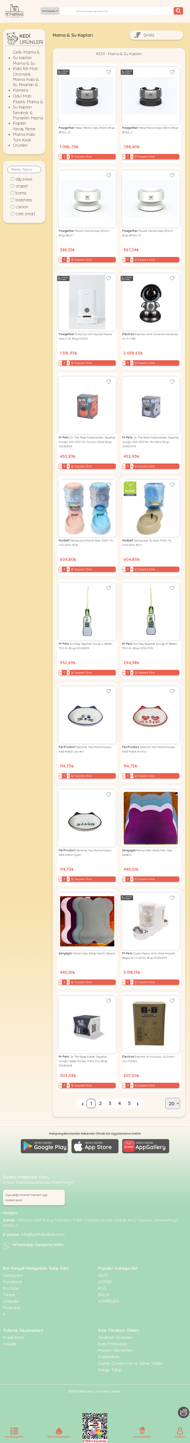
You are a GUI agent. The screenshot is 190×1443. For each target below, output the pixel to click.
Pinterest (11, 1307)
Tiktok (9, 1294)
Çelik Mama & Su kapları (26, 54)
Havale (10, 1343)
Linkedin (11, 1301)
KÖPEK (105, 1281)
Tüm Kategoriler (50, 11)
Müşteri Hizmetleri (115, 1350)
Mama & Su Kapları (125, 53)
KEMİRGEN (108, 1301)
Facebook (13, 1281)
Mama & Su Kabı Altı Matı (25, 66)
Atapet (22, 185)
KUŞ (102, 1288)
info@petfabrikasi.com (43, 1234)
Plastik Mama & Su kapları (28, 104)
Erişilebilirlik (109, 1356)
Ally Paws (24, 179)
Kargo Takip (109, 1369)
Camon (22, 206)
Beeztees (24, 199)
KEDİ (100, 53)
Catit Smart (25, 213)
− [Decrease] (60, 156)
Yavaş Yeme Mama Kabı (24, 131)
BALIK (104, 1294)
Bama (21, 192)
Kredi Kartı (13, 1337)
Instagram (13, 1275)
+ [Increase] (68, 156)
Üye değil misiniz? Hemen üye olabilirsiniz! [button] (26, 1197)
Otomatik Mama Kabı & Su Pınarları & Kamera (26, 82)
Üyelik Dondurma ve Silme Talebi (130, 1363)
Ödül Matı (22, 96)
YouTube (11, 1288)
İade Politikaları (112, 1343)
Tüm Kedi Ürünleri (22, 142)
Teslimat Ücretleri (115, 1337)
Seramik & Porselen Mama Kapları (28, 118)
